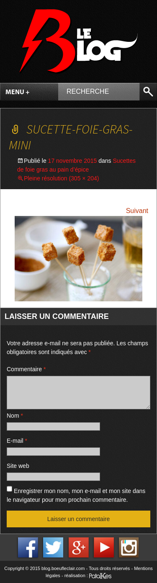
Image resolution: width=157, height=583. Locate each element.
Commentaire (26, 369)
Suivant (137, 210)
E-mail (17, 440)
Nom (15, 415)
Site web (18, 465)
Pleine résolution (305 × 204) (61, 178)
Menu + (17, 92)
